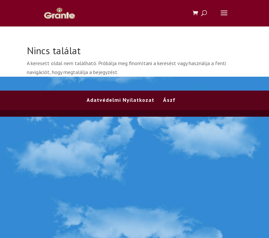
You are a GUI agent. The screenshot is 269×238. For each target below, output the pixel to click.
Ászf (169, 100)
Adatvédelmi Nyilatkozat (120, 100)
